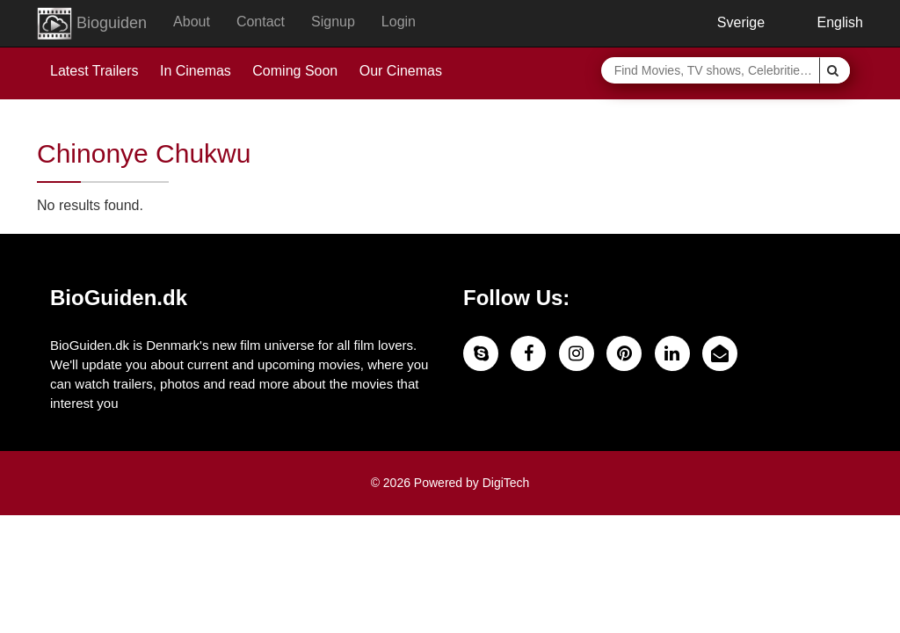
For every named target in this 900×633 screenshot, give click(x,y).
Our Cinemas (400, 70)
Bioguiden (92, 23)
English (827, 22)
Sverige (728, 22)
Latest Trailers (94, 70)
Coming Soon (295, 70)
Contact (260, 21)
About (191, 21)
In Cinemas (195, 70)
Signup (333, 21)
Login (398, 21)
